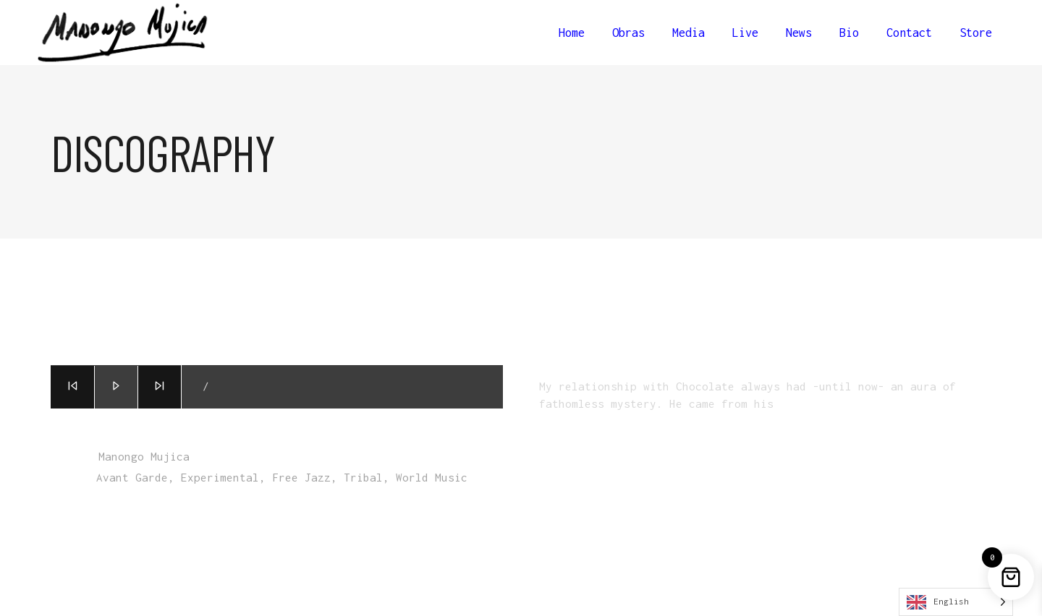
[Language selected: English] (956, 602)
